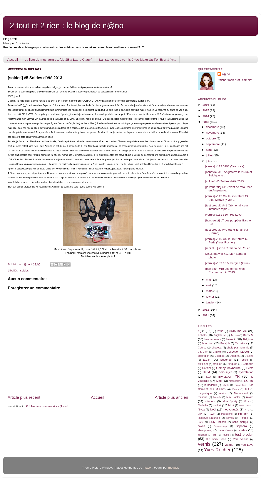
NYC (247, 409)
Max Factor (233, 397)
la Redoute (210, 385)
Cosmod (219, 355)
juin (208, 161)
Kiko (219, 380)
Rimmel (244, 417)
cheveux (216, 347)
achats (202, 335)
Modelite (203, 405)
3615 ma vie (238, 331)
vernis (204, 444)
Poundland (227, 413)
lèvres (236, 389)
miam (249, 397)
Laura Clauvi (240, 385)
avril (209, 285)
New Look (244, 405)
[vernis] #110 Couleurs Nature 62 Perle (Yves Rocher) (226, 240)
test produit (244, 434)
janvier (211, 302)
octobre (211, 138)
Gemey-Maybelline (228, 368)
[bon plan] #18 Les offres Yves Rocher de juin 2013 (225, 270)
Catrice (202, 347)
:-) (210, 331)
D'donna (234, 355)
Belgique (248, 339)
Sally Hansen (217, 422)
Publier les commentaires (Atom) (47, 406)
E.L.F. (207, 359)
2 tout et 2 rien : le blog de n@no (67, 25)
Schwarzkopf (220, 426)
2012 (206, 309)
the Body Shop (216, 439)
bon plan (207, 343)
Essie (244, 359)
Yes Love (247, 444)
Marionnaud (241, 393)
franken (217, 363)
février (210, 296)
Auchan (235, 335)
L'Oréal (248, 380)
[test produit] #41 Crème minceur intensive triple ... (226, 207)
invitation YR (229, 376)
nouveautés (231, 409)
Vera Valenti (240, 439)
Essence (226, 359)
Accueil (12, 59)
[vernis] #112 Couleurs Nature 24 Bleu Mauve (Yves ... (226, 197)
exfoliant (203, 363)
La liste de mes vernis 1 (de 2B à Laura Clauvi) (58, 59)
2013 (206, 122)
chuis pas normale (238, 347)
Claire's (217, 351)
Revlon (230, 418)
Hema (249, 368)
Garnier (206, 368)
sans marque (240, 422)
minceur (210, 401)
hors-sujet (225, 372)
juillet (210, 155)
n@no (226, 74)
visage (229, 444)
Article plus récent (24, 397)
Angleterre (220, 335)
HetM (206, 372)
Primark (243, 413)
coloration (203, 355)
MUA (231, 405)
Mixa (246, 401)
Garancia (248, 363)
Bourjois (225, 343)
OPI (200, 413)
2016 (206, 104)
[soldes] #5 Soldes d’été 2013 (224, 181)
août (209, 149)
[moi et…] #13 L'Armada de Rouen (227, 248)
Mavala (217, 397)
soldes (24, 270)
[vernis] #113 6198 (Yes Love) (224, 166)
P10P (212, 413)
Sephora (241, 426)
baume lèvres (212, 339)
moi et (217, 405)
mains (222, 393)
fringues (232, 363)
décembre (213, 127)
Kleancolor (234, 381)
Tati (214, 435)
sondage (202, 435)
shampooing (205, 430)
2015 (206, 110)
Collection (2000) (237, 351)
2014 (206, 116)
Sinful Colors (225, 430)
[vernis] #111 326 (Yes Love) (224, 214)
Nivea (201, 409)
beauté (230, 339)
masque (202, 397)
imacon (147, 467)
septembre (213, 144)
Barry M (248, 335)
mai (209, 279)
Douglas (249, 356)
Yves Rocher (217, 449)
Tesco (225, 434)
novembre (213, 132)
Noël (213, 409)
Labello (225, 385)
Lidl (247, 389)
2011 (206, 315)
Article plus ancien (171, 397)
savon (201, 426)
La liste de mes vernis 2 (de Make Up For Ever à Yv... (137, 59)
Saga (200, 422)
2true (220, 331)
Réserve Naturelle (209, 417)
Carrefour (241, 343)
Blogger (173, 467)
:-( (199, 331)
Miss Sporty (230, 401)
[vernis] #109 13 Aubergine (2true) (227, 263)
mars (209, 291)
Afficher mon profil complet (235, 80)
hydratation (246, 372)
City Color (203, 351)
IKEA (208, 376)
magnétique (205, 393)
